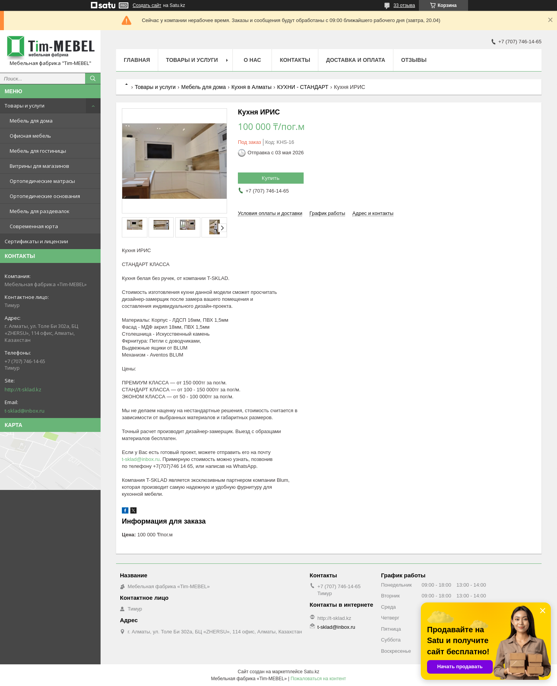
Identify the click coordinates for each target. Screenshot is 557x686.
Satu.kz (311, 671)
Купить (271, 177)
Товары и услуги (24, 105)
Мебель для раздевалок (40, 211)
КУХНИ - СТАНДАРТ (302, 87)
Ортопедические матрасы (42, 180)
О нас (252, 60)
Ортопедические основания (45, 196)
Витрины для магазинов (39, 165)
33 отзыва (404, 5)
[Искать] (93, 78)
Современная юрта (34, 226)
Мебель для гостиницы (38, 150)
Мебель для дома (31, 120)
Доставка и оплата (355, 60)
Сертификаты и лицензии (36, 241)
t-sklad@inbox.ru (24, 410)
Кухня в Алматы (251, 87)
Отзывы (414, 60)
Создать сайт (147, 5)
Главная (137, 60)
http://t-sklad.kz (23, 389)
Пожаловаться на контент (318, 678)
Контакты (295, 60)
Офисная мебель (30, 135)
